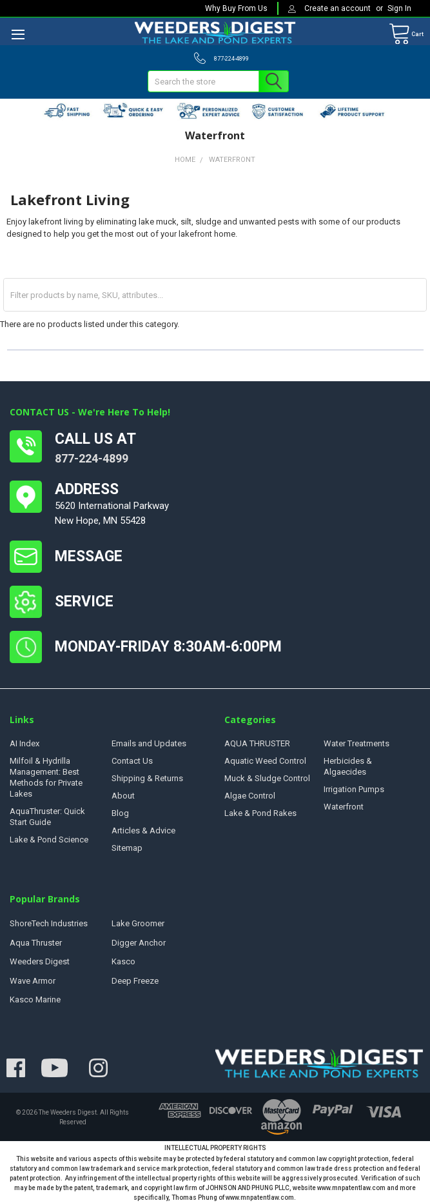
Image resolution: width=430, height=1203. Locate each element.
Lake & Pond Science (49, 839)
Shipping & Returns (147, 778)
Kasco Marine (35, 999)
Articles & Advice (143, 830)
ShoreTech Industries (49, 923)
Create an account (338, 8)
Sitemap (127, 848)
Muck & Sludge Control (267, 778)
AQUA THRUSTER (257, 743)
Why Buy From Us (236, 8)
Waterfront (344, 806)
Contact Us (132, 761)
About (123, 795)
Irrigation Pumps (354, 789)
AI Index (24, 743)
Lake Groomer (138, 923)
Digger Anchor (139, 943)
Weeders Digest (40, 961)
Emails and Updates (149, 743)
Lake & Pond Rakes (260, 813)
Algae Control (249, 795)
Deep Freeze (135, 981)
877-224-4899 (91, 458)
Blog (120, 813)
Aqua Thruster (36, 943)
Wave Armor (32, 981)
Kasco (123, 961)
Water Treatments (356, 743)
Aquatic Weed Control (265, 761)
